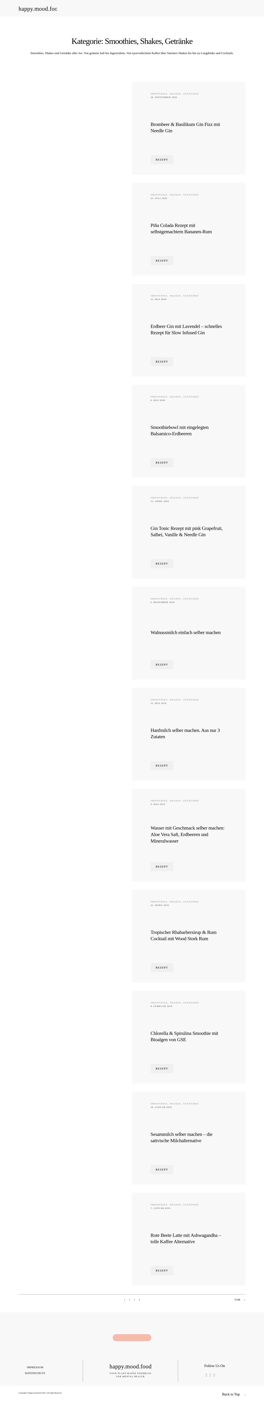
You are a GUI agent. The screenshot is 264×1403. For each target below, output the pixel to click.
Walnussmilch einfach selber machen (186, 632)
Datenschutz (35, 1373)
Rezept (162, 159)
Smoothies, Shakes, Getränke (175, 94)
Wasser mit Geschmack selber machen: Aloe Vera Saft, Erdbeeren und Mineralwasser (188, 834)
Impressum (35, 1367)
